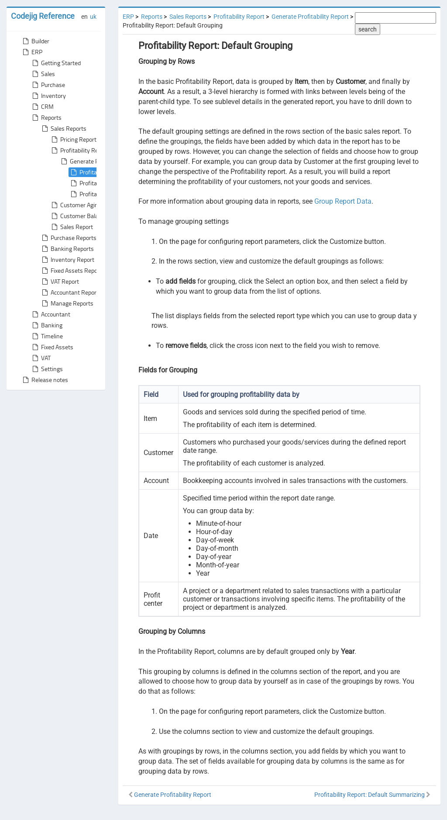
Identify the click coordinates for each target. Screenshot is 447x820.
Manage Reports (66, 303)
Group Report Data (342, 201)
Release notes (44, 380)
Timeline (47, 336)
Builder (35, 41)
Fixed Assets (52, 347)
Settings (47, 369)
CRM (42, 106)
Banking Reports (67, 249)
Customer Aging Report (85, 205)
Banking (46, 325)
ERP (31, 52)
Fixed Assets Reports (72, 270)
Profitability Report (79, 150)
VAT (41, 358)
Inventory (48, 96)
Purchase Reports (68, 238)
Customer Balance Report (88, 216)
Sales (43, 74)
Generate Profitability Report (310, 16)
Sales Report (71, 227)
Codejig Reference (43, 16)
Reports (46, 117)
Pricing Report (73, 139)
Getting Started (56, 63)
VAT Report (59, 281)
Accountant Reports (71, 292)
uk (93, 16)
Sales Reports (63, 128)
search (367, 29)
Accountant (50, 314)
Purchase (48, 85)
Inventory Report (67, 259)
